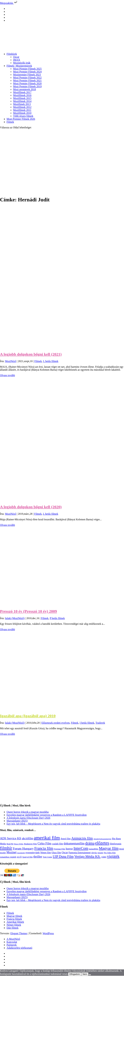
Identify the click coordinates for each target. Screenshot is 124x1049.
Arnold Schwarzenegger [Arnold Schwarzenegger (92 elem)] (102, 839)
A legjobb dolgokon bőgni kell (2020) (31, 507)
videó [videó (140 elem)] (103, 857)
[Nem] (89, 974)
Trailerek (100, 722)
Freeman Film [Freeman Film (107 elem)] (59, 849)
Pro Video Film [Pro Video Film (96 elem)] (110, 853)
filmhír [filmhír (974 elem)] (6, 848)
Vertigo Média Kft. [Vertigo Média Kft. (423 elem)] (87, 856)
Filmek (10, 121)
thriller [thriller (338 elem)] (37, 856)
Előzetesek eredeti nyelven (55, 722)
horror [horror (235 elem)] (69, 848)
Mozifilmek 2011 (22, 110)
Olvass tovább (7, 375)
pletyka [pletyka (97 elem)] (94, 853)
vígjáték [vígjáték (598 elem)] (113, 856)
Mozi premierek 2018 (24, 89)
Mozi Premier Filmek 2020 (27, 83)
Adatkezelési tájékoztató (19, 947)
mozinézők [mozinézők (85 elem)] (21, 853)
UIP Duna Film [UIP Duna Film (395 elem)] (63, 856)
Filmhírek (12, 54)
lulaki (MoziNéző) (15, 618)
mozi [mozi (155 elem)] (121, 848)
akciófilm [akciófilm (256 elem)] (27, 838)
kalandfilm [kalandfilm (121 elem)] (93, 849)
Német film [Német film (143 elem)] (45, 852)
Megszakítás (9, 3)
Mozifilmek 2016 (22, 95)
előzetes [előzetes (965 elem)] (102, 843)
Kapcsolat (12, 942)
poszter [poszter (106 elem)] (100, 853)
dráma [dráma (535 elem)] (90, 843)
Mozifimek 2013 (22, 104)
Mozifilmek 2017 (22, 92)
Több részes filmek (23, 116)
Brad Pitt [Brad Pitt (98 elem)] (10, 844)
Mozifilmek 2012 (22, 107)
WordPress (48, 933)
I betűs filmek (87, 722)
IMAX (16, 59)
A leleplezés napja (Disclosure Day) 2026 (28, 817)
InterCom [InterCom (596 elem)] (80, 848)
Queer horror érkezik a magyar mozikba (28, 812)
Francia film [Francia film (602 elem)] (43, 848)
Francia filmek (14, 919)
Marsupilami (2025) (17, 820)
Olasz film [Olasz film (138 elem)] (56, 852)
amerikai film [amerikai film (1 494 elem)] (47, 837)
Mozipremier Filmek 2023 (27, 74)
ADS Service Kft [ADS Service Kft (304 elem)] (10, 838)
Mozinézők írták (21, 62)
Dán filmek (12, 927)
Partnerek (12, 944)
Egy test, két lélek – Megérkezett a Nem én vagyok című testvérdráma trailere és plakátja (53, 823)
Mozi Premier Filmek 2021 (27, 80)
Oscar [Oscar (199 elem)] (65, 852)
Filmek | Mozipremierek (19, 65)
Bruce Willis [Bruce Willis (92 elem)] (18, 844)
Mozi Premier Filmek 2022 (27, 77)
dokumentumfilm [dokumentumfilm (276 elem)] (74, 843)
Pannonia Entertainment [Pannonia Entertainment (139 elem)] (80, 852)
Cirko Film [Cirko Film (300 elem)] (44, 843)
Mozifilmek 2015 (22, 98)
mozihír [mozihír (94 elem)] (3, 853)
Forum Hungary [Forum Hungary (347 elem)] (23, 848)
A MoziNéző (13, 939)
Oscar (16, 56)
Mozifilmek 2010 (22, 113)
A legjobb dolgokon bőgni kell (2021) (31, 354)
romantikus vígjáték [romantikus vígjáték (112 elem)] (8, 857)
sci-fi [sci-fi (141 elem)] (19, 857)
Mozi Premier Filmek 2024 (27, 71)
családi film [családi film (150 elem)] (57, 843)
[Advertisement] (31, 162)
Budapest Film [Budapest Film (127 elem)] (30, 844)
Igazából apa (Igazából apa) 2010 (28, 716)
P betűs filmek (57, 618)
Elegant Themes (18, 933)
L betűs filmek (50, 361)
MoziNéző (10, 361)
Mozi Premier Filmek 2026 (21, 119)
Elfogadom (74, 974)
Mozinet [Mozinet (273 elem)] (11, 852)
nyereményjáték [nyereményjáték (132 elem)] (32, 852)
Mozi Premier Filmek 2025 (27, 68)
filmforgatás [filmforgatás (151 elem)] (115, 843)
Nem (85, 974)
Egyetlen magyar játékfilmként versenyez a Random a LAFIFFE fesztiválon (47, 814)
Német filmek (14, 924)
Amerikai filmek (15, 921)
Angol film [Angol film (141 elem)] (66, 838)
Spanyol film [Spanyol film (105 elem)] (27, 857)
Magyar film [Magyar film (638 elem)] (109, 848)
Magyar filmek (14, 916)
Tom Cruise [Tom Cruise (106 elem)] (47, 857)
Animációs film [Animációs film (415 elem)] (82, 838)
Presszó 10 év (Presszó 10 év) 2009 (28, 611)
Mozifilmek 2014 (22, 101)
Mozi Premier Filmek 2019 (27, 86)
